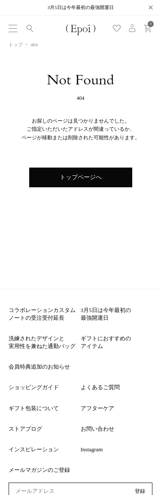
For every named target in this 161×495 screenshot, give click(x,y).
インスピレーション (34, 449)
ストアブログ (25, 429)
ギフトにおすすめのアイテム (106, 342)
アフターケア (97, 408)
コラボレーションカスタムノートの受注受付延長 (42, 314)
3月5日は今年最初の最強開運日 (106, 314)
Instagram (92, 449)
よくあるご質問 (100, 387)
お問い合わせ (97, 429)
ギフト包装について (34, 408)
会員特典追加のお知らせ (39, 366)
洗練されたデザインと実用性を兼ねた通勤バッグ (42, 342)
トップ (16, 44)
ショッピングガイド (34, 387)
